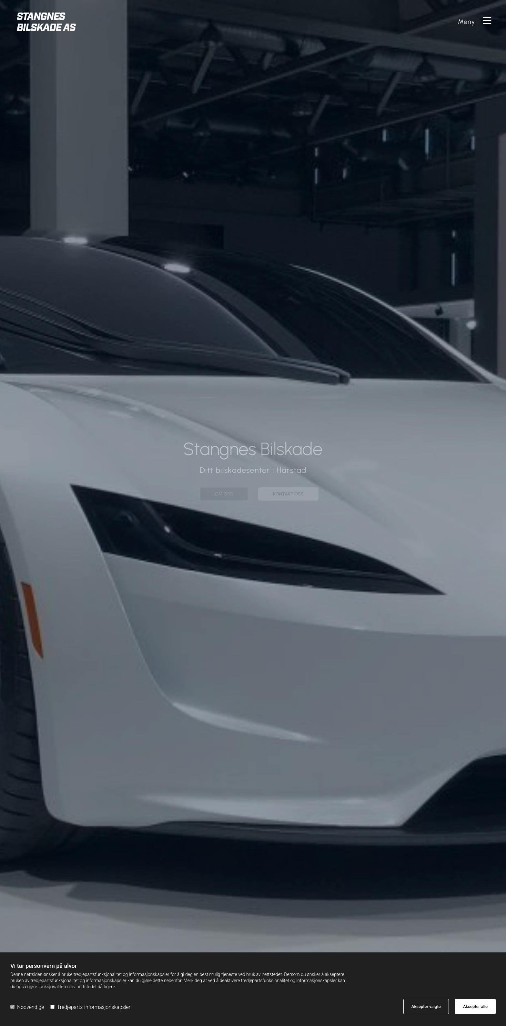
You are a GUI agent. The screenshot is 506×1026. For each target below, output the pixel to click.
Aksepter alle (475, 1006)
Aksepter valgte (426, 1006)
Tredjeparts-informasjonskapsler (90, 1007)
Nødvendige (27, 1007)
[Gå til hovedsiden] (172, 21)
